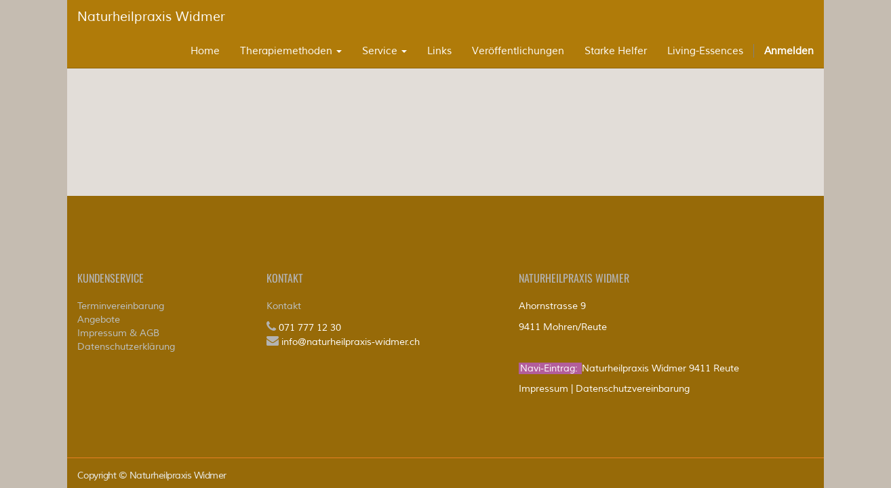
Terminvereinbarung (120, 306)
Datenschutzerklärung (126, 346)
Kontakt (283, 306)
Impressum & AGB (118, 333)
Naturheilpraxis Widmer (151, 17)
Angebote (98, 319)
